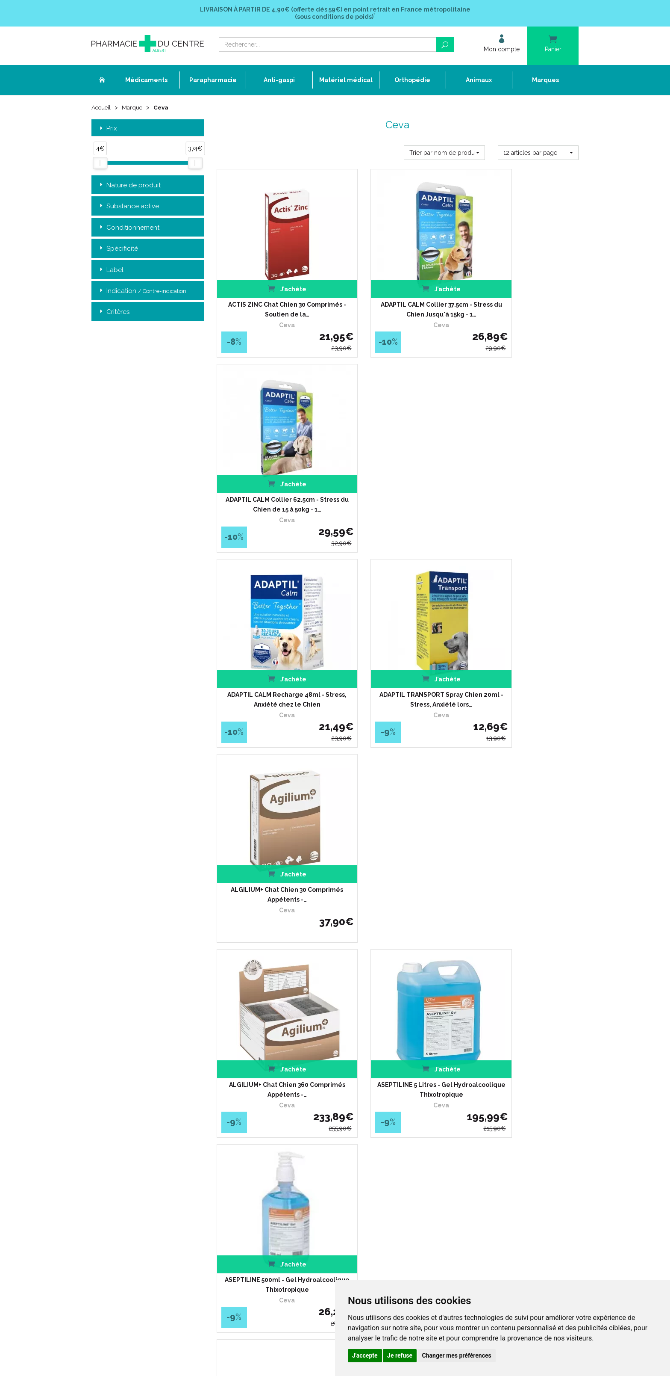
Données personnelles (286, 1161)
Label (110, 270)
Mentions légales (279, 1154)
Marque (133, 107)
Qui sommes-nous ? (283, 1076)
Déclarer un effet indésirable (294, 1099)
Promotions (272, 1122)
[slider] (100, 164)
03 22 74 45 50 (121, 1135)
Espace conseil (277, 1130)
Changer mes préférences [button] (456, 1355)
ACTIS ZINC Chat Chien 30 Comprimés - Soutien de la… (272, 293)
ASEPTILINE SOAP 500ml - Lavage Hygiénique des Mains (522, 827)
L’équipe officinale (280, 1083)
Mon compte (274, 1185)
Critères (113, 312)
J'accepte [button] (365, 1355)
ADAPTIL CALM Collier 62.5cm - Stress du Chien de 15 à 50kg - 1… (522, 293)
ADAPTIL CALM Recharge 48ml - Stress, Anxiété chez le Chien (272, 471)
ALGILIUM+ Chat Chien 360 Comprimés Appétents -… (272, 649)
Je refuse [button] (399, 1355)
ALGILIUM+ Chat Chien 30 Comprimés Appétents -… (523, 471)
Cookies (267, 1169)
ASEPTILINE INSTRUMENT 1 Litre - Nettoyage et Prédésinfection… (272, 827)
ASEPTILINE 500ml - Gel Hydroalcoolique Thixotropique (522, 649)
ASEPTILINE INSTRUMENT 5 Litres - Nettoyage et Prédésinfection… (397, 827)
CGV (263, 1146)
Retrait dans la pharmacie (457, 1068)
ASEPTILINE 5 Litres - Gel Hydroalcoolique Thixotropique (397, 649)
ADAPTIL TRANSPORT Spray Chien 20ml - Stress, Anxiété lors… (398, 471)
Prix (107, 129)
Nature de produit (129, 185)
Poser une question (282, 1107)
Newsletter (272, 1138)
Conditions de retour (450, 1091)
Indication (142, 291)
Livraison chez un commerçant (464, 1083)
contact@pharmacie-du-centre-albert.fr (153, 1150)
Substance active (128, 206)
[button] (444, 153)
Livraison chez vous (449, 1076)
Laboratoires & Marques (288, 1115)
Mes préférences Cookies (289, 1177)
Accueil (101, 107)
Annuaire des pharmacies (290, 1198)
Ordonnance (274, 1091)
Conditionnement (128, 228)
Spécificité (118, 249)
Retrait (147, 946)
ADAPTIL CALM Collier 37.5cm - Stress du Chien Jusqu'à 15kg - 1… (397, 293)
